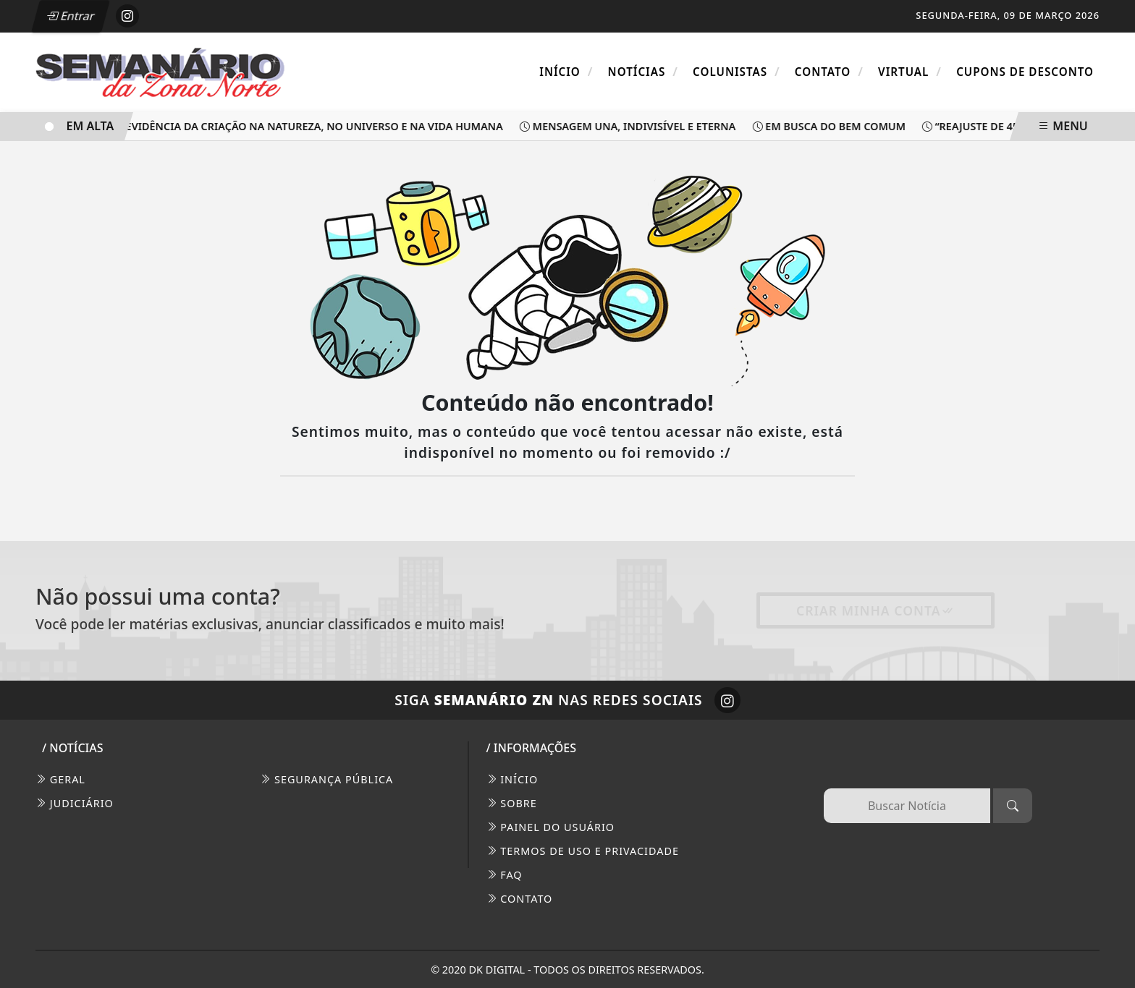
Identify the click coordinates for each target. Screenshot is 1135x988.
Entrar (70, 16)
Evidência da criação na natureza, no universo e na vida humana (311, 126)
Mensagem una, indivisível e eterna (630, 126)
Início (566, 71)
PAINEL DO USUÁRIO (550, 827)
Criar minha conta (875, 610)
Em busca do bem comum (833, 126)
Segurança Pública (326, 779)
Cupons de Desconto (1025, 71)
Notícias (643, 71)
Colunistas (736, 71)
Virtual (910, 71)
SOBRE (511, 803)
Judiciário (74, 803)
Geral (60, 779)
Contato (829, 71)
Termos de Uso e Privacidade (582, 851)
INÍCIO (512, 779)
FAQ (504, 875)
